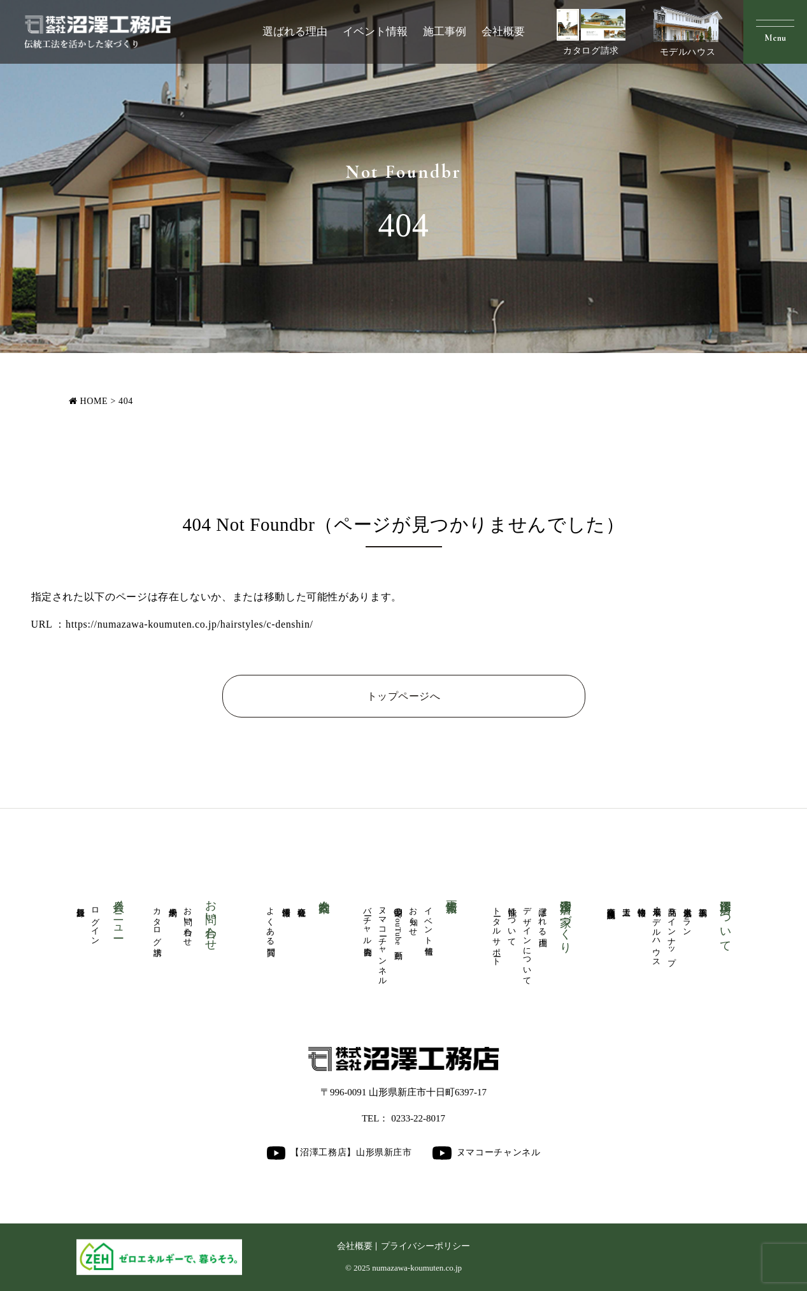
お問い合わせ (187, 922)
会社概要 (503, 31)
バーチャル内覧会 (367, 922)
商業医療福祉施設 (610, 903)
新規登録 (80, 903)
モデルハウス (688, 31)
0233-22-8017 (418, 1118)
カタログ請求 (591, 32)
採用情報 (286, 903)
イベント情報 (375, 31)
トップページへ (403, 696)
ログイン (95, 922)
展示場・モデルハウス (656, 932)
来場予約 (172, 903)
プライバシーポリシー (425, 1246)
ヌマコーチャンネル (382, 942)
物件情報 (641, 903)
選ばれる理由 (294, 31)
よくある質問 (270, 922)
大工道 (626, 902)
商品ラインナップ (672, 932)
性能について (512, 922)
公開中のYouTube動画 (398, 924)
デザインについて (527, 941)
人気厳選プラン (687, 917)
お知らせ (413, 917)
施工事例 (444, 31)
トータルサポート (496, 932)
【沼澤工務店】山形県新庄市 (338, 1153)
